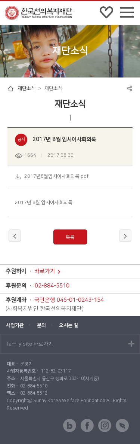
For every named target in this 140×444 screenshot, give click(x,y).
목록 (70, 237)
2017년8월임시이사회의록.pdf (56, 176)
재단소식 (26, 88)
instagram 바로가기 (104, 425)
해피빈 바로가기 (122, 425)
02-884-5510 (52, 286)
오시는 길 (68, 325)
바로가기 (47, 271)
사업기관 (15, 325)
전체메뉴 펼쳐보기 (127, 14)
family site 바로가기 (29, 344)
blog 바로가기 (69, 425)
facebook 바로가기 (87, 425)
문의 (41, 325)
